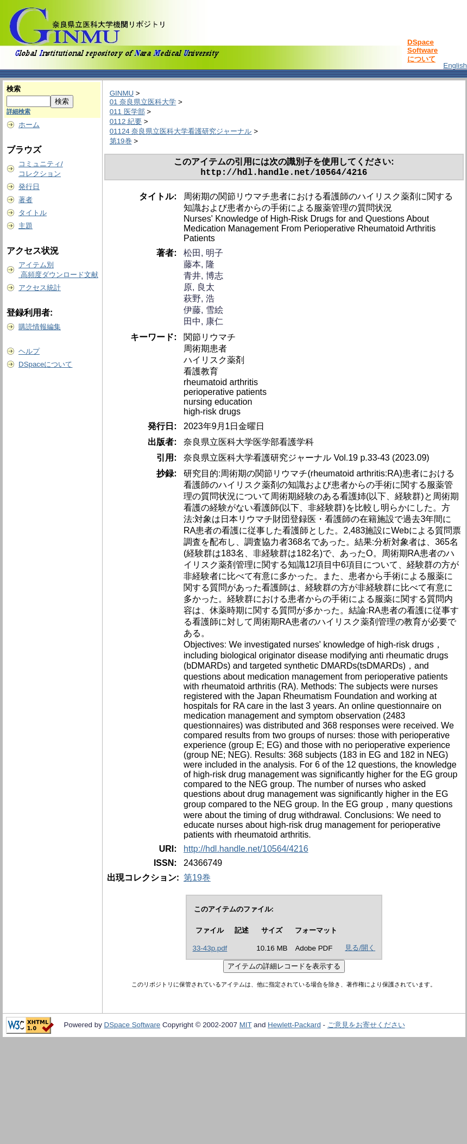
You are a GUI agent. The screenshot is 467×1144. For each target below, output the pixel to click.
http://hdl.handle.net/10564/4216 (246, 851)
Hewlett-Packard (294, 1027)
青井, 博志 (203, 277)
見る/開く (360, 950)
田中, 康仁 (203, 323)
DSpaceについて (45, 364)
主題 (25, 226)
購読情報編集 (39, 327)
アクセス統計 (39, 288)
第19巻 (121, 141)
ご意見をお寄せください (366, 1027)
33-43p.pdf (210, 950)
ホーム (29, 125)
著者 (25, 200)
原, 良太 (199, 289)
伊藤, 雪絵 (203, 312)
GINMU (122, 93)
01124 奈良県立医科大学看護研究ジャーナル (181, 131)
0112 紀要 (126, 121)
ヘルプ (29, 351)
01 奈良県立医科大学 (143, 102)
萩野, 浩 (199, 300)
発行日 (29, 187)
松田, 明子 (203, 255)
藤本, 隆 (199, 266)
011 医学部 (127, 112)
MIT (245, 1027)
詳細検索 (18, 111)
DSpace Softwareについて (422, 50)
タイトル (32, 213)
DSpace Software (132, 1027)
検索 (14, 89)
